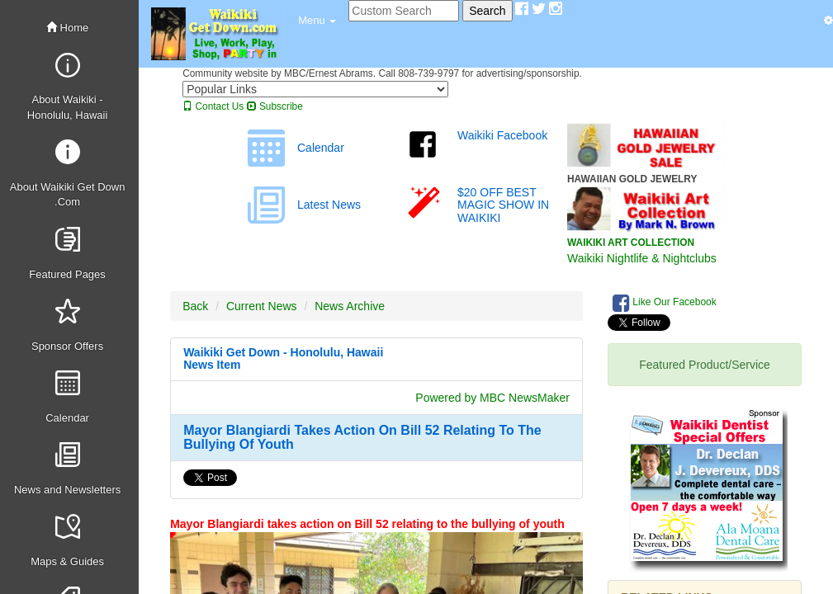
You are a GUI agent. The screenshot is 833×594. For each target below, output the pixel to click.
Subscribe (275, 106)
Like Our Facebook (665, 303)
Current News (261, 306)
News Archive (350, 306)
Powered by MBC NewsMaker (492, 397)
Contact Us (213, 106)
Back (195, 306)
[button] (317, 20)
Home (67, 27)
